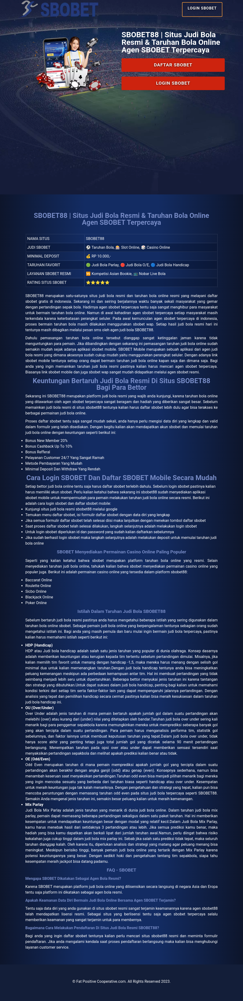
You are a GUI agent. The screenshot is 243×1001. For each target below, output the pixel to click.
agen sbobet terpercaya (184, 914)
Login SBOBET (202, 8)
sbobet (98, 560)
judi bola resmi (69, 620)
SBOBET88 (34, 296)
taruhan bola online (201, 396)
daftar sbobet (113, 486)
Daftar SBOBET (173, 65)
